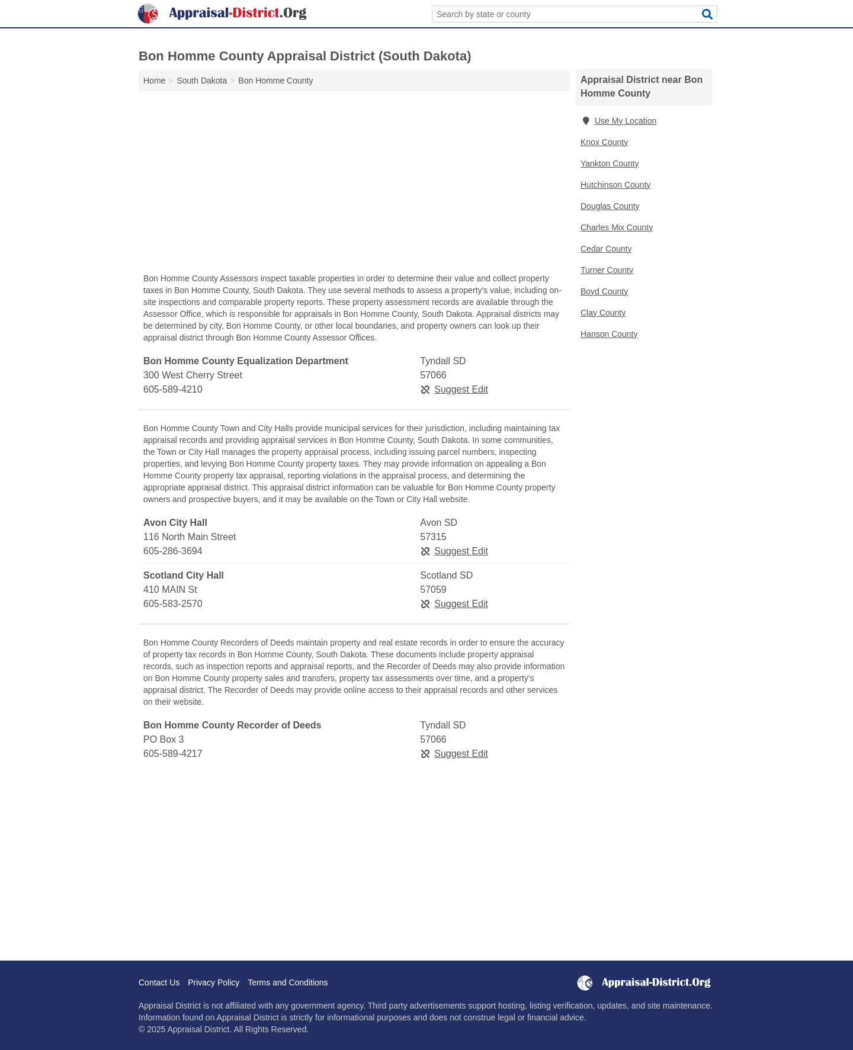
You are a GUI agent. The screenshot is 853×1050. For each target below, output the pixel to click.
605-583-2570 (173, 604)
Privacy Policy (213, 982)
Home (154, 80)
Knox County (604, 142)
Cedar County (606, 248)
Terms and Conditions (288, 982)
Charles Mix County (617, 227)
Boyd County (604, 291)
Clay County (603, 312)
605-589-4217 (173, 754)
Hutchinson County (615, 185)
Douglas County (610, 206)
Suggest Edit (454, 389)
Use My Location (618, 121)
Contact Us (159, 982)
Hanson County (609, 334)
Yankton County (610, 163)
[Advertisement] (354, 185)
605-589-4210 (173, 389)
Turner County (607, 270)
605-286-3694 (173, 551)
